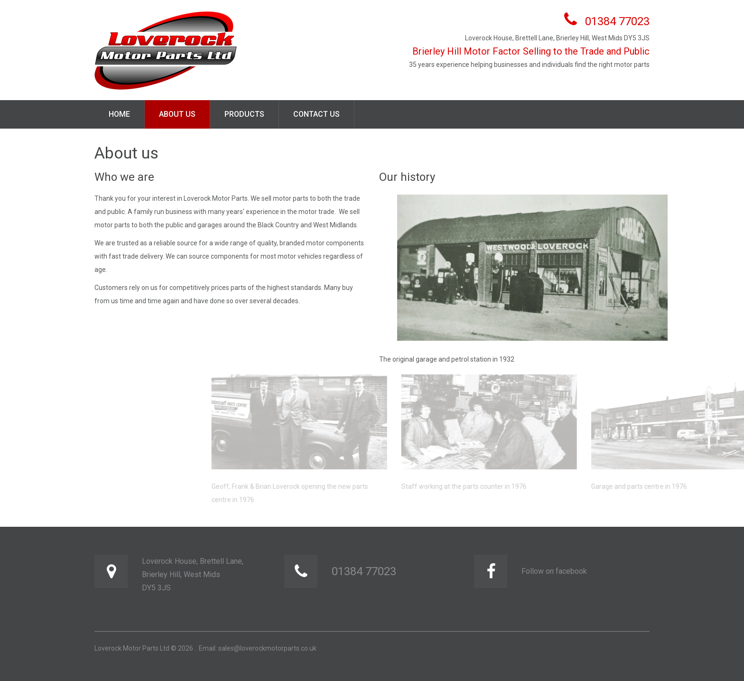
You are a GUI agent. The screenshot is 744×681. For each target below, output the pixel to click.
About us (177, 114)
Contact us (316, 114)
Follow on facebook (554, 571)
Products (244, 114)
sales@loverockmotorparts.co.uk (267, 648)
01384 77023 (617, 21)
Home (119, 114)
